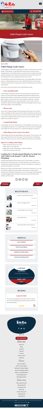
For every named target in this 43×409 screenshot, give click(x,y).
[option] (21, 276)
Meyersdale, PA (22, 385)
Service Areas (21, 355)
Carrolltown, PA (21, 387)
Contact (21, 353)
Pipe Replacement (21, 377)
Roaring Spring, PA (21, 383)
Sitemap (21, 357)
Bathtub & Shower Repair (21, 368)
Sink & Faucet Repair (21, 366)
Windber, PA (21, 396)
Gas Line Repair (21, 363)
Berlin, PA (21, 389)
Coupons (21, 349)
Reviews (21, 351)
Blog (21, 346)
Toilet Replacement (22, 374)
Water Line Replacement (21, 372)
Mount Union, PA (21, 391)
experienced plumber (6, 118)
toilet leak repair (17, 168)
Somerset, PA (21, 394)
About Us (21, 344)
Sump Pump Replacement (21, 370)
